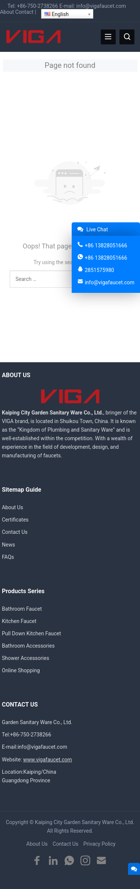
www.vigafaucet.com (47, 760)
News (8, 545)
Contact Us (15, 532)
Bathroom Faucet (22, 609)
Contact (24, 12)
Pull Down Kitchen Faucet (31, 633)
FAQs (8, 557)
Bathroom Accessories (28, 646)
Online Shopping (21, 670)
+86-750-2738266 (37, 6)
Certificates (15, 520)
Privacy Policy (99, 844)
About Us (12, 507)
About (7, 12)
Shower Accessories (25, 658)
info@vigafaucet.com (101, 6)
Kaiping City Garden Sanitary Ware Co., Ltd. (84, 822)
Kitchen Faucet (19, 621)
